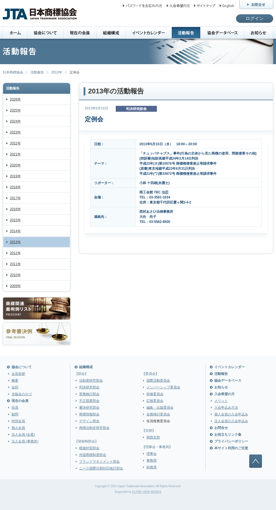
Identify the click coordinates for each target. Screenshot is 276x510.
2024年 (15, 121)
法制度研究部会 (91, 380)
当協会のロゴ (22, 394)
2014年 (15, 231)
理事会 (151, 454)
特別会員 (18, 421)
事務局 (151, 460)
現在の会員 (20, 401)
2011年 (15, 264)
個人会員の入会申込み (231, 414)
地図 (165, 192)
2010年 (15, 275)
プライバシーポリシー (231, 441)
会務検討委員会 (158, 414)
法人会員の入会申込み (231, 421)
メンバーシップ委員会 (163, 387)
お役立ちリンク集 (227, 435)
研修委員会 (154, 394)
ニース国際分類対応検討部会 (101, 468)
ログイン (255, 18)
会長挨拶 (18, 374)
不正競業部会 (89, 401)
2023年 (15, 132)
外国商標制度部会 (92, 455)
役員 (15, 408)
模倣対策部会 (89, 448)
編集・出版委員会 (159, 408)
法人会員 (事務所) (25, 441)
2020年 (15, 165)
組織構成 (86, 367)
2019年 (15, 176)
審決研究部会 (89, 408)
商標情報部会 (89, 414)
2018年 (15, 187)
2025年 (15, 110)
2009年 (15, 286)
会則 (15, 387)
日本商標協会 (13, 72)
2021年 (15, 154)
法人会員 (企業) (23, 435)
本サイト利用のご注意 (231, 448)
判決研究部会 (89, 387)
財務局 (151, 467)
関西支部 (153, 437)
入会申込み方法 (226, 408)
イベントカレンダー (229, 367)
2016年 (15, 209)
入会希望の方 (224, 394)
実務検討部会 (89, 394)
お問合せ (221, 428)
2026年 (15, 99)
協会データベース (227, 380)
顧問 (15, 414)
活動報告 (37, 72)
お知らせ (221, 387)
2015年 (15, 220)
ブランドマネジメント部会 (99, 462)
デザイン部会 (89, 421)
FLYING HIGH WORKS (146, 491)
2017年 (15, 198)
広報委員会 (154, 401)
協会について (22, 367)
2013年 (56, 72)
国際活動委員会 (158, 380)
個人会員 (18, 428)
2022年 (15, 143)
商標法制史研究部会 (94, 428)
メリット (221, 401)
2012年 (15, 253)
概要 (15, 380)
